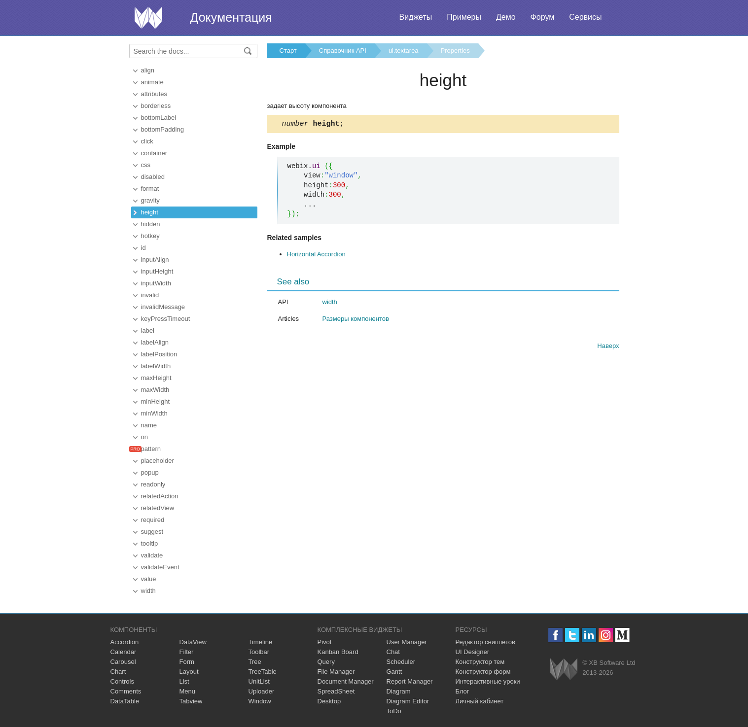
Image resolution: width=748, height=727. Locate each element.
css (146, 165)
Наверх (608, 347)
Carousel (123, 661)
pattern (151, 448)
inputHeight (157, 271)
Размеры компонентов (355, 320)
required (153, 519)
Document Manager (346, 681)
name (149, 425)
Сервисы (585, 17)
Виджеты (415, 17)
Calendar (123, 652)
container (154, 153)
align (147, 70)
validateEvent (160, 567)
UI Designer (473, 652)
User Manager (407, 642)
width (148, 590)
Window (260, 701)
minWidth (154, 413)
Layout (189, 671)
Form (186, 661)
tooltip (149, 543)
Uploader (262, 691)
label (147, 330)
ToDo (394, 711)
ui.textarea (404, 50)
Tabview (191, 701)
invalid (150, 295)
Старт (288, 50)
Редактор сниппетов (485, 642)
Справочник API (342, 50)
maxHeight (156, 377)
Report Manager (410, 681)
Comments (126, 691)
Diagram (399, 691)
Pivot (325, 642)
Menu (187, 691)
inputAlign (155, 259)
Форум (543, 17)
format (150, 188)
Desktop (329, 701)
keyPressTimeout (165, 318)
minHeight (155, 401)
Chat (393, 652)
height (149, 212)
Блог (462, 691)
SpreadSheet (336, 691)
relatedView (158, 508)
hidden (150, 224)
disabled (153, 176)
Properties (455, 50)
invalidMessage (163, 307)
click (147, 141)
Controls (122, 681)
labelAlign (155, 342)
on (144, 437)
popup (150, 472)
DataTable (125, 701)
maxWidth (155, 389)
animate (152, 82)
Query (326, 661)
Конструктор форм (483, 671)
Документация (231, 17)
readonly (153, 484)
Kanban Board (338, 652)
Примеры (464, 17)
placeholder (157, 460)
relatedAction (159, 496)
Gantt (394, 671)
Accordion (124, 642)
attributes (154, 94)
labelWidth (156, 366)
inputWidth (156, 283)
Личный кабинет (480, 701)
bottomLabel (159, 117)
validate (152, 555)
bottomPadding (162, 129)
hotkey (150, 236)
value (148, 579)
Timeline (261, 642)
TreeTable (263, 671)
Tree (255, 661)
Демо (506, 17)
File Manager (336, 671)
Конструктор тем (480, 661)
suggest (152, 531)
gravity (150, 200)
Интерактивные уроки (488, 681)
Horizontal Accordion (316, 255)
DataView (193, 642)
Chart (118, 671)
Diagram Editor (408, 701)
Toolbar (259, 652)
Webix (563, 669)
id (143, 247)
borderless (156, 105)
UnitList (259, 681)
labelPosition (159, 354)
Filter (186, 652)
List (184, 681)
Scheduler (401, 661)
